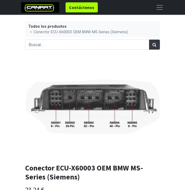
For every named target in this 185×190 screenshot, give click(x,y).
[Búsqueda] (154, 45)
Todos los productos (47, 26)
